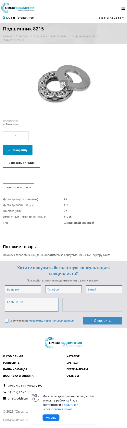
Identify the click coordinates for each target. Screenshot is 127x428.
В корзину (20, 150)
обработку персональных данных (51, 320)
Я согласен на (39, 321)
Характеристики (18, 187)
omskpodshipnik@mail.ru (24, 398)
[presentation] (92, 305)
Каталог (73, 356)
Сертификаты (77, 369)
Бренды (72, 363)
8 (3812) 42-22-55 (110, 17)
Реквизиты (11, 363)
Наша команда (15, 369)
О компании (13, 356)
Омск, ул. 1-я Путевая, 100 (25, 385)
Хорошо (51, 417)
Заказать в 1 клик (21, 163)
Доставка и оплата (18, 376)
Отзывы (73, 376)
